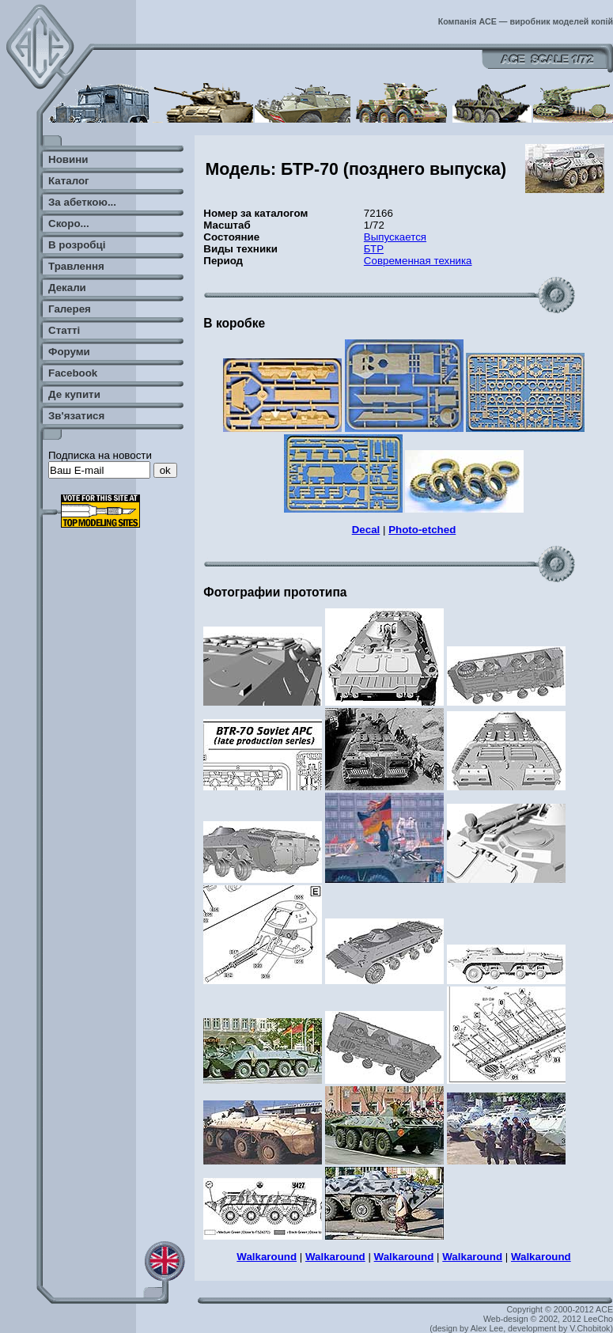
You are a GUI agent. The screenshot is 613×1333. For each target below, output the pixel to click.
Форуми (69, 352)
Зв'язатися (76, 416)
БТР (374, 249)
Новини (68, 159)
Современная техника (418, 261)
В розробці (76, 245)
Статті (64, 330)
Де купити (74, 394)
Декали (67, 287)
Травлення (76, 266)
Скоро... (68, 223)
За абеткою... (82, 202)
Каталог (68, 181)
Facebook (72, 373)
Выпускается (395, 237)
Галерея (69, 309)
